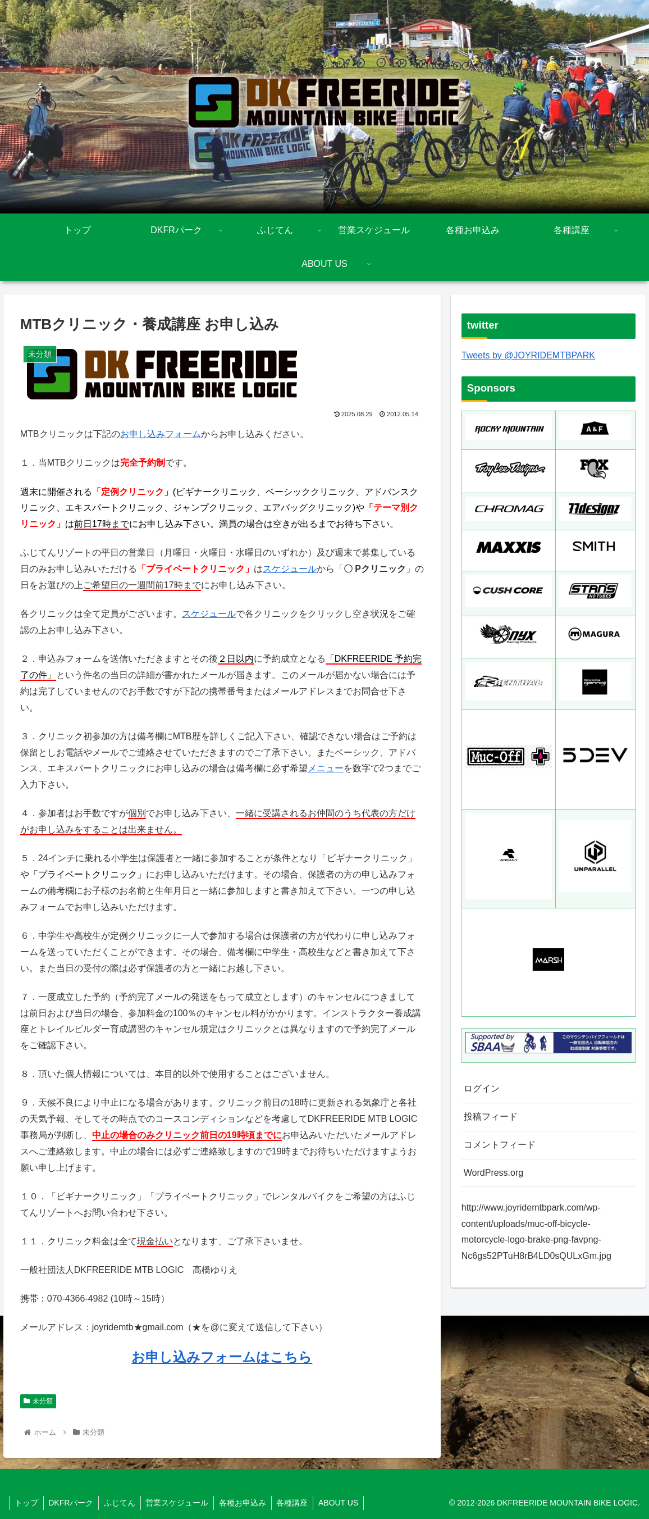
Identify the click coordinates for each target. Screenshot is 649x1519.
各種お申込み (248, 1502)
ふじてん (123, 1502)
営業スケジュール (181, 1502)
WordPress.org (493, 1172)
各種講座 (300, 1502)
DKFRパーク (73, 1502)
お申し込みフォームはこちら (221, 1357)
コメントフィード (500, 1144)
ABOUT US (347, 1502)
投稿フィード (491, 1116)
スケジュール (290, 569)
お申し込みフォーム (160, 434)
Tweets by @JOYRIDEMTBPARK (528, 355)
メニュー (326, 768)
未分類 (38, 1401)
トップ (27, 1502)
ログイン (482, 1088)
